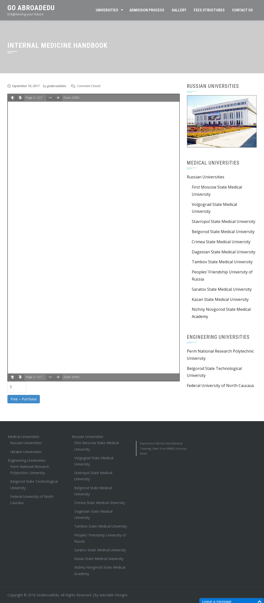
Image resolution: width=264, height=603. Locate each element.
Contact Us (242, 10)
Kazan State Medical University (220, 299)
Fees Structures (209, 10)
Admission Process (146, 10)
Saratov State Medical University (222, 289)
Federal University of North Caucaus (220, 385)
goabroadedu (56, 86)
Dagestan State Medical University (223, 252)
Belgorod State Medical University (223, 231)
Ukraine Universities (26, 451)
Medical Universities (23, 436)
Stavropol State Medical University (223, 221)
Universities (107, 10)
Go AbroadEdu (31, 8)
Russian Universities (205, 177)
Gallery (179, 10)
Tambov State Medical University (222, 262)
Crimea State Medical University (221, 241)
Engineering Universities (27, 460)
